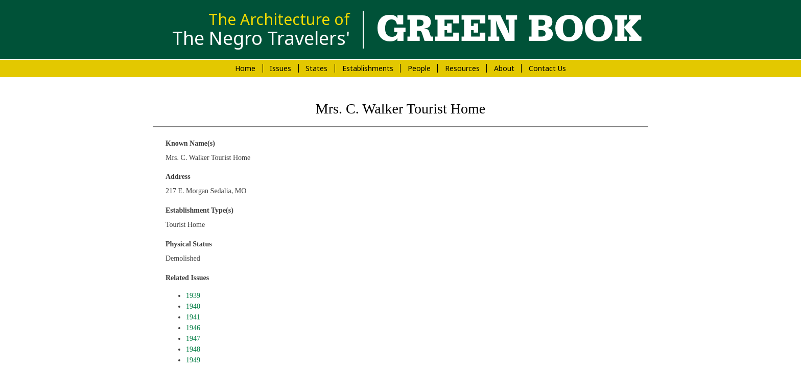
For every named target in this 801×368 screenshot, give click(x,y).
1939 (193, 296)
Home (245, 68)
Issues (280, 68)
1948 (193, 349)
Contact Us (547, 68)
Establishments (367, 68)
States (316, 68)
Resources (462, 68)
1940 (193, 306)
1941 (193, 317)
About (504, 68)
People (419, 68)
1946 (193, 328)
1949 (193, 360)
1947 (193, 338)
